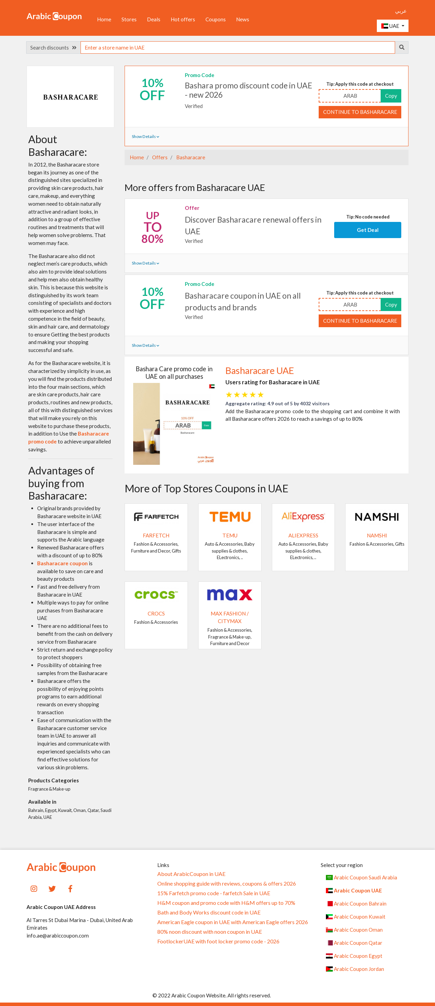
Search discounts (53, 47)
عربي (401, 11)
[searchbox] (238, 47)
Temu (229, 535)
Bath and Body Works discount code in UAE (209, 912)
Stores (129, 19)
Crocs (156, 613)
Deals (153, 19)
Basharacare (190, 157)
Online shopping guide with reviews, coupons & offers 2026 (226, 883)
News (242, 19)
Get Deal (368, 230)
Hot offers (183, 19)
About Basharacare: (57, 145)
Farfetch (156, 535)
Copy (391, 96)
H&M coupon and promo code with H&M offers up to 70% (226, 903)
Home (104, 19)
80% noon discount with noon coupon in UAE (209, 932)
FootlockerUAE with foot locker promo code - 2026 (218, 941)
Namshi (377, 535)
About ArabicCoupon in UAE (191, 874)
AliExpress (303, 535)
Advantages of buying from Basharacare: (61, 483)
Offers (159, 157)
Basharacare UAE (259, 370)
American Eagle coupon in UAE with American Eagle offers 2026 (232, 922)
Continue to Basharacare (360, 112)
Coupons (215, 19)
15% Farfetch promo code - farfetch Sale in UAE (213, 893)
